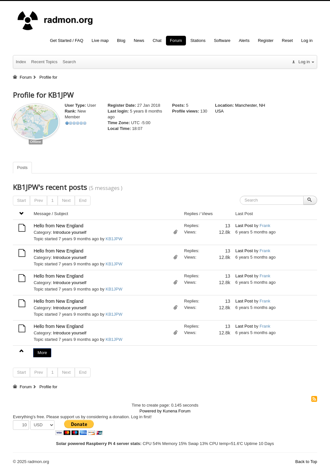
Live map (100, 40)
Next (66, 200)
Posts (22, 167)
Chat (157, 40)
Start (21, 200)
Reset (287, 40)
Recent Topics (44, 61)
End (82, 200)
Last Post (244, 225)
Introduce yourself (69, 232)
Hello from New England (58, 225)
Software (222, 40)
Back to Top (306, 461)
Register (265, 40)
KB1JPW (114, 238)
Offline (35, 141)
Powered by (151, 411)
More (42, 352)
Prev (38, 200)
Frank (264, 225)
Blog (121, 40)
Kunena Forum (176, 411)
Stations (198, 40)
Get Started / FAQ (66, 40)
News (139, 40)
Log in (307, 40)
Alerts (244, 40)
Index (21, 61)
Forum (176, 40)
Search (69, 61)
